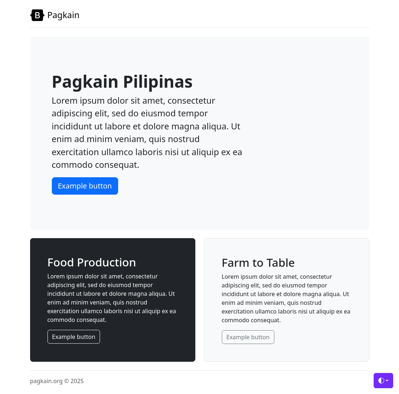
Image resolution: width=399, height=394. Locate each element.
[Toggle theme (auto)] (383, 380)
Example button (85, 186)
